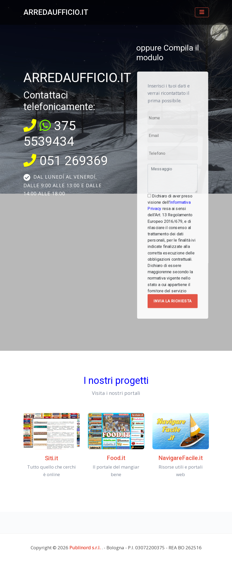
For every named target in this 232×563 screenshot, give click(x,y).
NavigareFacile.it (180, 458)
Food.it (116, 458)
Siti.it (51, 458)
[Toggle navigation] (202, 12)
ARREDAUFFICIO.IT (55, 12)
